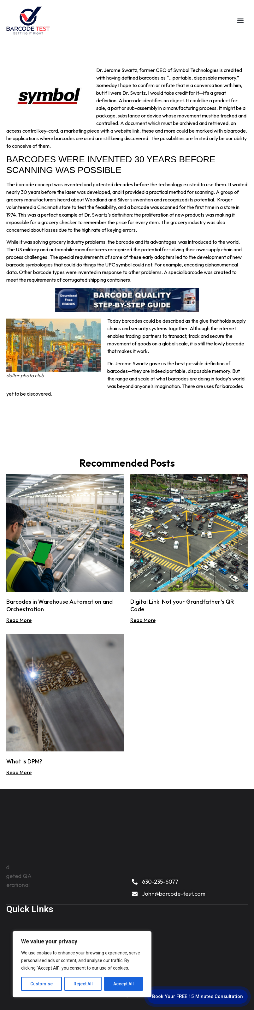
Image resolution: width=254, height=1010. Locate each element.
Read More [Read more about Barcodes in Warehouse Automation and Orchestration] (19, 620)
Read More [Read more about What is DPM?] (19, 772)
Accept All (123, 983)
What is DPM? (24, 761)
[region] (82, 964)
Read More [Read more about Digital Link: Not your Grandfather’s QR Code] (143, 620)
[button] (240, 20)
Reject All (83, 983)
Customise (41, 983)
